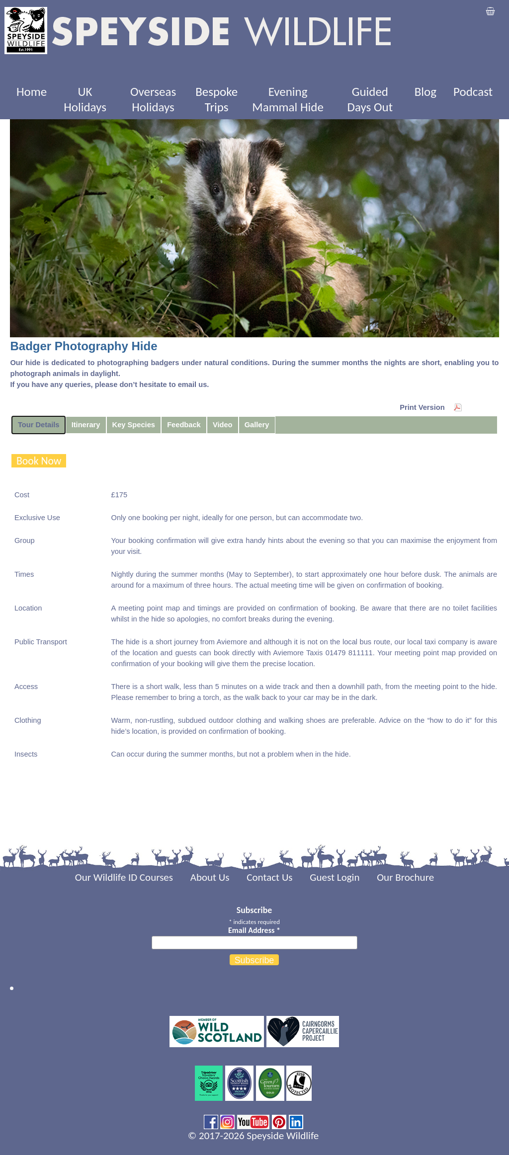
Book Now (39, 460)
